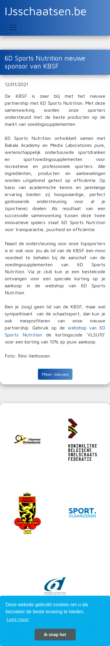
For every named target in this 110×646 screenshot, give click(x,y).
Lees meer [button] (17, 619)
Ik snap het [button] (55, 634)
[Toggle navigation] (13, 27)
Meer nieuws (55, 374)
